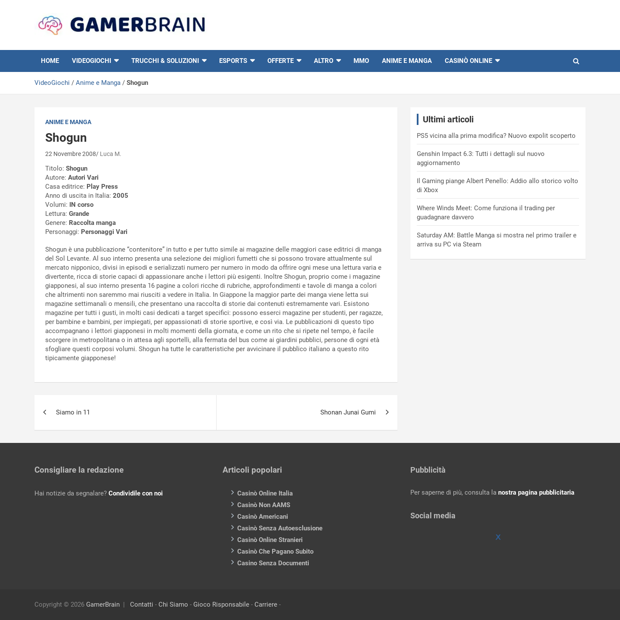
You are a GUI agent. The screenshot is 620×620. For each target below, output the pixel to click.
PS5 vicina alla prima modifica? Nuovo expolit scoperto (496, 136)
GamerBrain (103, 604)
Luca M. (110, 153)
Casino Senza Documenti (273, 563)
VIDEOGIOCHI (91, 61)
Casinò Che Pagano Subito (275, 551)
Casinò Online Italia (265, 493)
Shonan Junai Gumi (348, 412)
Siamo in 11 (73, 412)
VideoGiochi (52, 83)
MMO (361, 61)
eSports (233, 61)
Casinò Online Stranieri (270, 540)
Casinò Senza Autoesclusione (279, 528)
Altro (323, 61)
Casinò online (468, 61)
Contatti (141, 604)
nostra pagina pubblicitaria (536, 492)
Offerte (280, 61)
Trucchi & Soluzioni (165, 61)
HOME (50, 61)
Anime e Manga (407, 61)
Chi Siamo (173, 604)
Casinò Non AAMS (263, 505)
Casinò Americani (262, 516)
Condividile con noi (135, 493)
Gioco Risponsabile (221, 604)
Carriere (265, 604)
